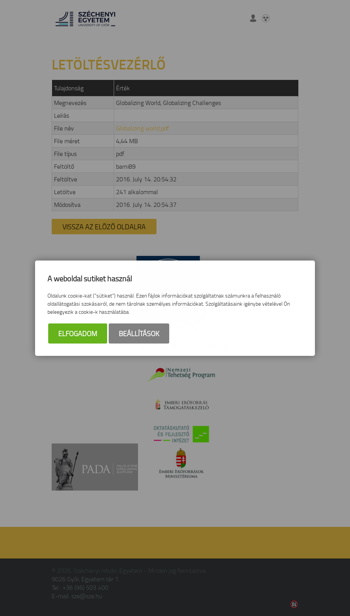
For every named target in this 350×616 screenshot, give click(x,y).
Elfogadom (77, 333)
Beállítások (139, 333)
